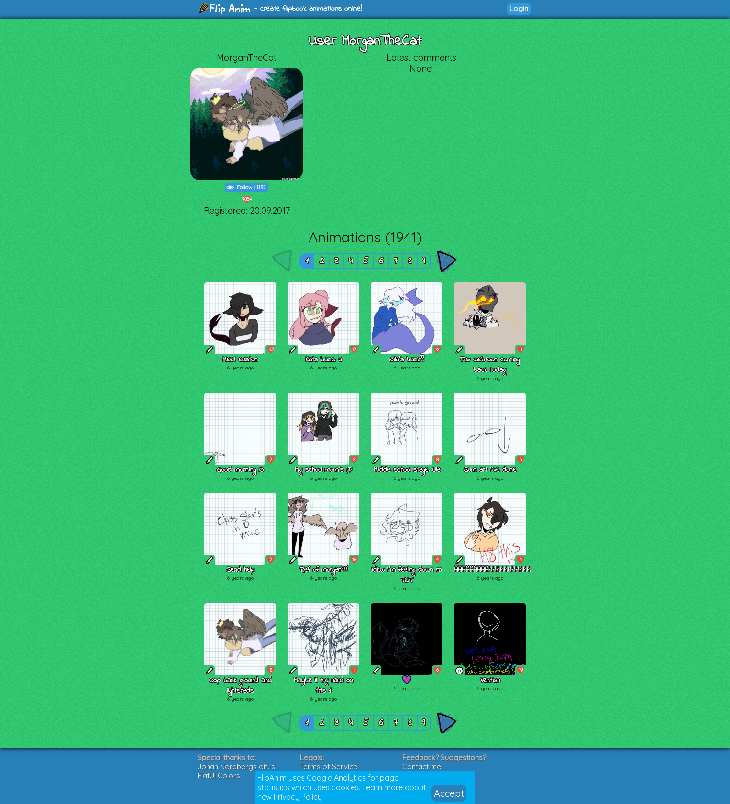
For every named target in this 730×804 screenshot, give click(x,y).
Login (518, 8)
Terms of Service (328, 766)
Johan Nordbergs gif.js (236, 766)
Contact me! (422, 766)
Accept (449, 793)
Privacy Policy (298, 797)
